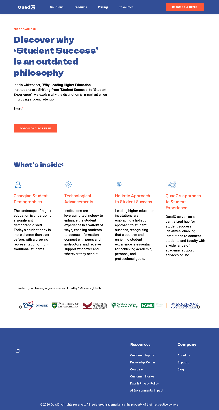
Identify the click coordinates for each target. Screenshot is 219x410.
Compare (136, 369)
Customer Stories (142, 376)
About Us (184, 355)
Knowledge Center (142, 362)
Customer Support (143, 355)
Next (198, 307)
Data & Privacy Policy (144, 383)
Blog (181, 369)
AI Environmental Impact (146, 390)
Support (183, 362)
